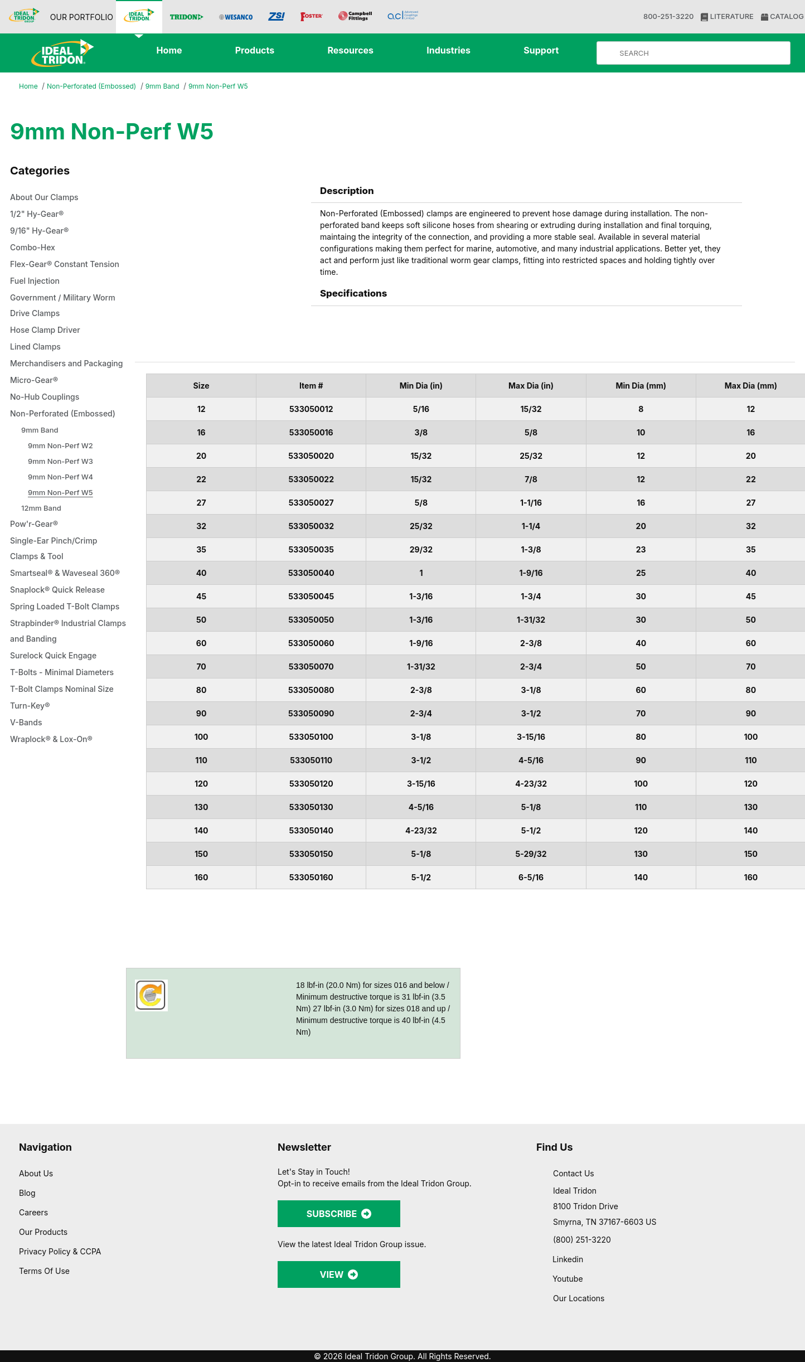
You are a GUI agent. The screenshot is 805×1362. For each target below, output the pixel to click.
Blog (27, 1192)
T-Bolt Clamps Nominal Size (66, 767)
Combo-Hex (35, 248)
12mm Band (42, 555)
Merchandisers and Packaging (49, 387)
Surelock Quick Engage (56, 734)
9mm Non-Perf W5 (232, 86)
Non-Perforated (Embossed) (95, 86)
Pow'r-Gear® (35, 571)
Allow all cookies (683, 1242)
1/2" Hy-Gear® (38, 214)
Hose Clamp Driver (48, 346)
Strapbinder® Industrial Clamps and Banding (57, 709)
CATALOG (781, 16)
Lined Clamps (37, 363)
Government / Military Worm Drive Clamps (67, 321)
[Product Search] (702, 53)
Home (29, 86)
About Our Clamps (48, 197)
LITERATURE (726, 16)
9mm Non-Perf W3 (62, 508)
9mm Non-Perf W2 (62, 492)
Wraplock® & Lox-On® (54, 817)
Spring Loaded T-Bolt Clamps (53, 677)
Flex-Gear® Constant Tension (52, 272)
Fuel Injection (36, 297)
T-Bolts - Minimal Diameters (67, 751)
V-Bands (28, 801)
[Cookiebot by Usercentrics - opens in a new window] (72, 1340)
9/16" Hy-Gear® (40, 231)
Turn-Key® (31, 784)
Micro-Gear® (36, 412)
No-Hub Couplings (47, 428)
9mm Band (172, 86)
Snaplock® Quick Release (61, 652)
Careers (34, 1212)
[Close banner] (788, 1231)
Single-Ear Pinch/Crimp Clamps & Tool (56, 596)
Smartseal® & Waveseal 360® (58, 628)
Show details (585, 1340)
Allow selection (683, 1274)
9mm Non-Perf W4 (62, 523)
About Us (36, 1173)
